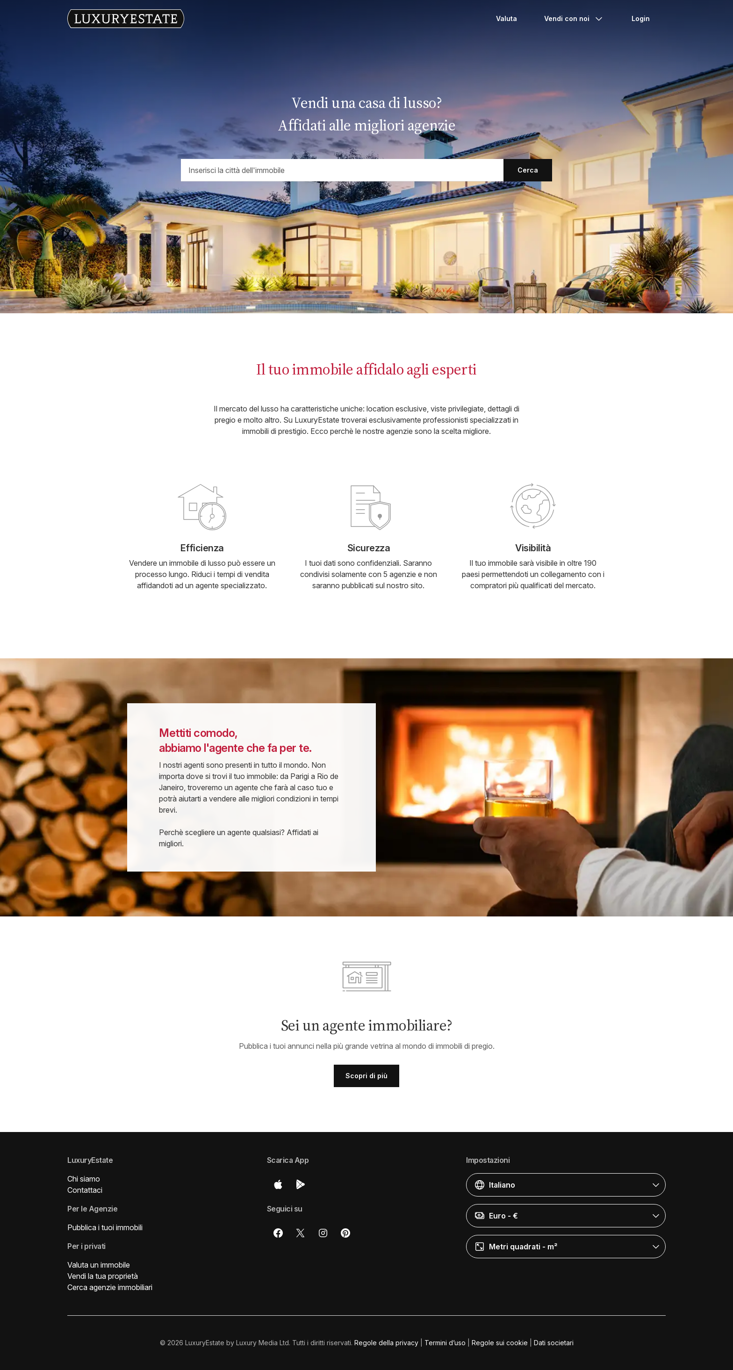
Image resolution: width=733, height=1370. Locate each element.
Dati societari (554, 1343)
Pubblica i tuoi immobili (105, 1227)
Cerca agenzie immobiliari (109, 1287)
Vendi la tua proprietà (102, 1276)
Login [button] (641, 18)
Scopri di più (366, 1076)
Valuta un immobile (98, 1264)
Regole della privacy (386, 1343)
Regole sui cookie (500, 1343)
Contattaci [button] (84, 1190)
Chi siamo (83, 1178)
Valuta (506, 18)
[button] (566, 1185)
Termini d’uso (445, 1343)
